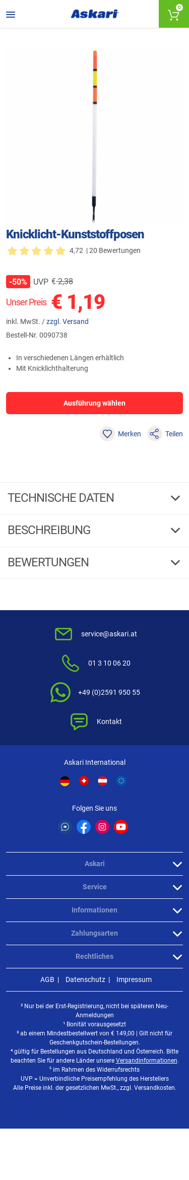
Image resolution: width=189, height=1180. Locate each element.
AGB (47, 979)
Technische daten (62, 498)
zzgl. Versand (67, 321)
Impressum (134, 979)
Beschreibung (50, 530)
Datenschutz (85, 979)
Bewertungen (49, 562)
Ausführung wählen (94, 403)
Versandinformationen (146, 1060)
